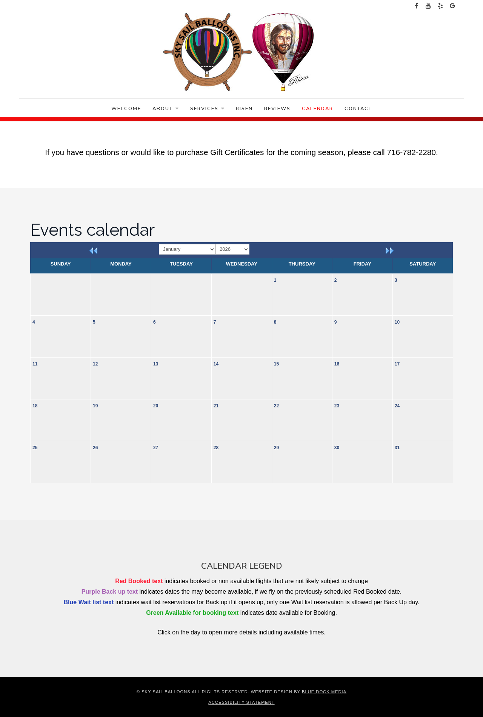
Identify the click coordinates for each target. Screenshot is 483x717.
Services (207, 108)
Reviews (277, 108)
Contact (358, 108)
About (165, 108)
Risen (244, 108)
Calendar (317, 108)
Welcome (126, 108)
